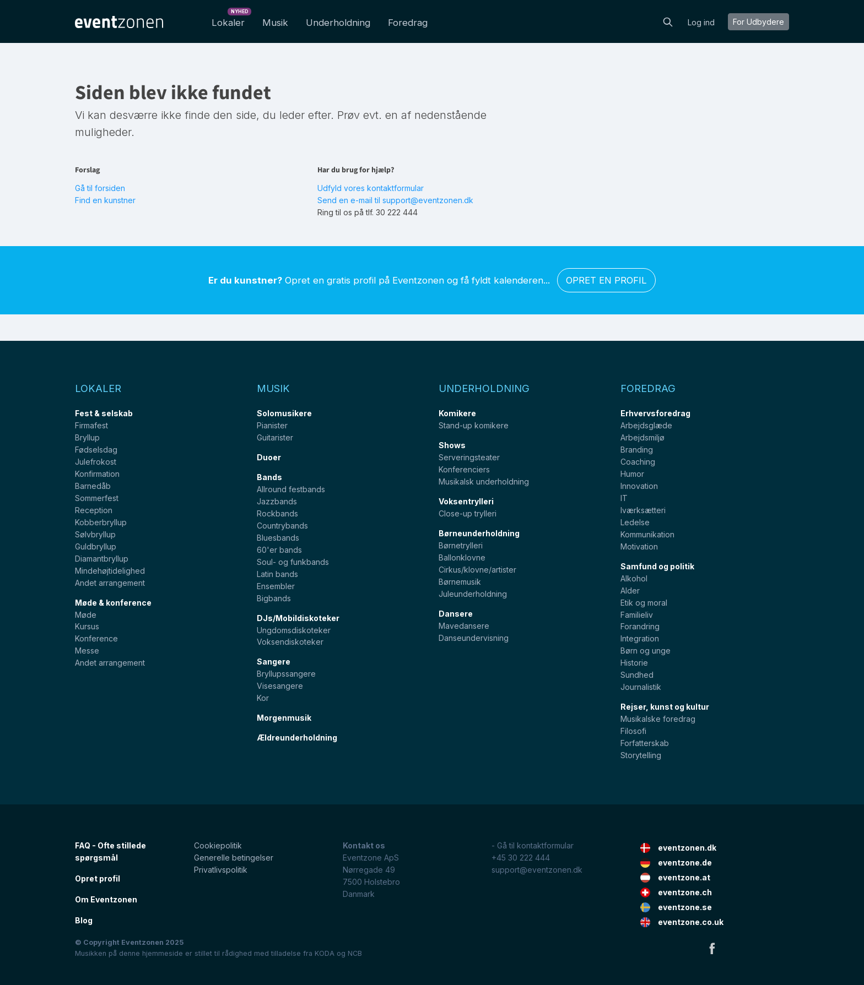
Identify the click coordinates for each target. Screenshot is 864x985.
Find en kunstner (105, 200)
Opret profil (97, 878)
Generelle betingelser (233, 857)
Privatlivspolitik (220, 869)
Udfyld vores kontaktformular (370, 188)
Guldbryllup (95, 546)
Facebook (712, 948)
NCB (355, 953)
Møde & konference (113, 602)
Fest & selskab (104, 413)
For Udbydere (758, 21)
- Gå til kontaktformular (533, 845)
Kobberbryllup (101, 522)
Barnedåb (93, 486)
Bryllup (87, 437)
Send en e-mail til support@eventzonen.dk (395, 200)
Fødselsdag (96, 449)
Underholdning (338, 22)
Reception (93, 510)
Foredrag (408, 22)
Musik (275, 22)
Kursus (87, 626)
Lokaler (230, 19)
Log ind (701, 22)
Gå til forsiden (100, 188)
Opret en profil (606, 280)
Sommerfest (96, 498)
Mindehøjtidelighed (110, 570)
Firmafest (91, 425)
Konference (96, 638)
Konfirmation (97, 473)
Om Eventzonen (106, 899)
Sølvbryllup (95, 534)
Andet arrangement (110, 582)
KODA (324, 953)
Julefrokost (95, 461)
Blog (84, 920)
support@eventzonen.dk (537, 869)
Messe (87, 650)
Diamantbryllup (101, 558)
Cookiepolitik (218, 845)
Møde (85, 614)
